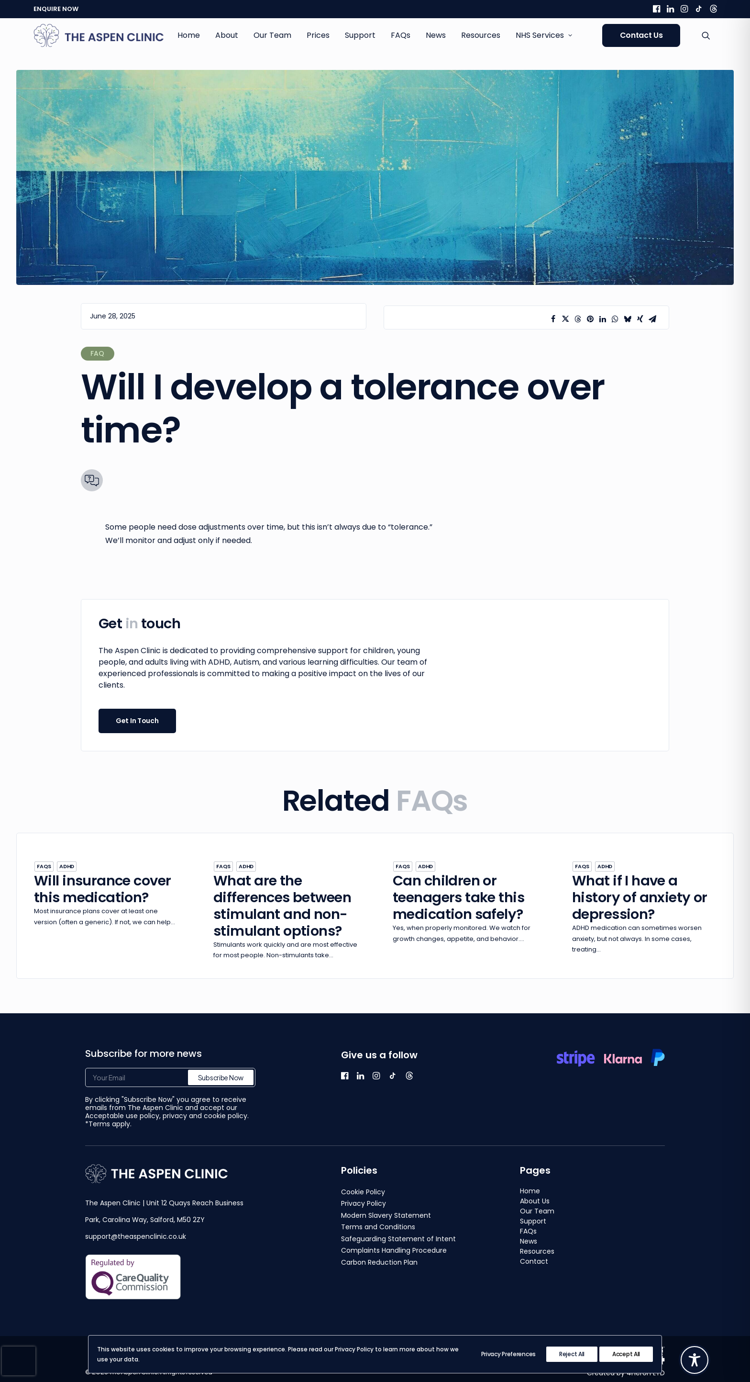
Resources (480, 35)
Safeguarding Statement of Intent (398, 1239)
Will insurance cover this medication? (102, 889)
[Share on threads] (578, 319)
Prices (318, 35)
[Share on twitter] (565, 319)
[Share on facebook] (553, 319)
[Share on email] (652, 319)
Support (360, 35)
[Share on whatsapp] (615, 319)
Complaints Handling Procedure (394, 1250)
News (436, 35)
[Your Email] (170, 1077)
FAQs (400, 35)
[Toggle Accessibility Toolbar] (694, 1360)
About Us (535, 1201)
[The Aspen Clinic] (99, 35)
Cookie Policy (363, 1192)
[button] (656, 8)
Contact (534, 1261)
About (226, 35)
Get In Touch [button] (137, 720)
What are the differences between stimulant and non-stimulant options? (282, 905)
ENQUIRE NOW (55, 8)
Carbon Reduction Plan (379, 1262)
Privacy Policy (363, 1203)
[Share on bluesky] (627, 319)
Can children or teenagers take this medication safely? (458, 897)
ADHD (66, 866)
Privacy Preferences (508, 1354)
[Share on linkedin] (602, 319)
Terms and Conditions (378, 1227)
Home (188, 35)
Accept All (626, 1354)
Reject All (572, 1354)
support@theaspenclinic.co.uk (135, 1236)
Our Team (272, 35)
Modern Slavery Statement (386, 1215)
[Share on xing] (640, 319)
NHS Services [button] (544, 35)
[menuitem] (656, 8)
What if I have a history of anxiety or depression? (639, 897)
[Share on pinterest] (590, 319)
